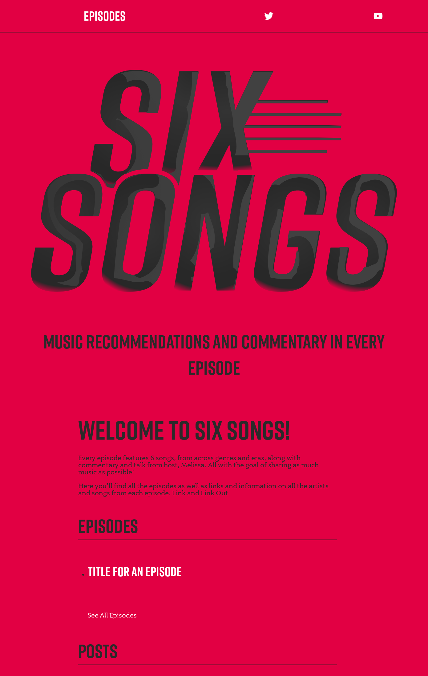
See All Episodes (112, 616)
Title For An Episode (134, 571)
